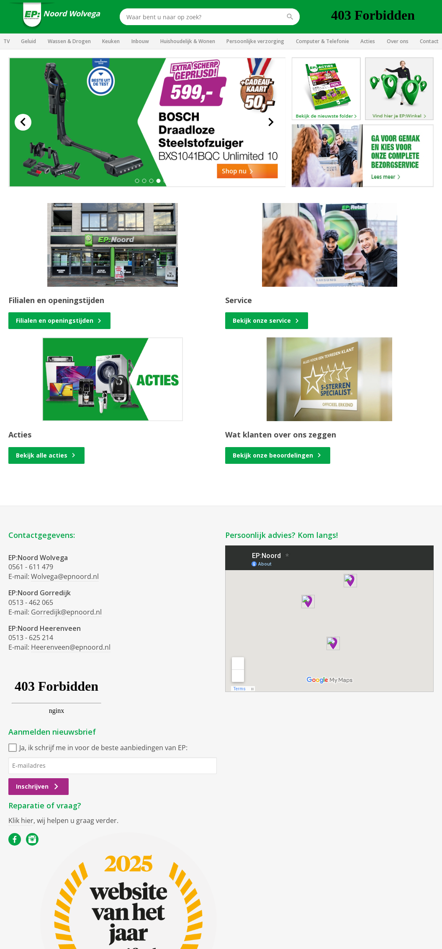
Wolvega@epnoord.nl (65, 576)
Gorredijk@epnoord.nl (66, 612)
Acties (367, 41)
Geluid (28, 41)
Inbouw (140, 41)
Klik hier (20, 820)
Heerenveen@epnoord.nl (70, 647)
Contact (429, 41)
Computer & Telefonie (322, 41)
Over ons (398, 41)
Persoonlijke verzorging (255, 41)
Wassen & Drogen (69, 41)
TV (6, 41)
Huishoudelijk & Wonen (187, 41)
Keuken (111, 41)
